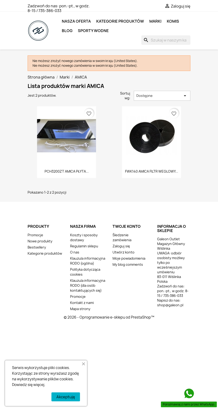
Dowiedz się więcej (28, 384)
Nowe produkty (40, 241)
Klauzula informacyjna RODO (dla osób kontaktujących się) (87, 285)
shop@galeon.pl (170, 305)
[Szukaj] (165, 40)
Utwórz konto (123, 252)
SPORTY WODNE (93, 30)
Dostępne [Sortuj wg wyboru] (162, 96)
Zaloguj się (121, 246)
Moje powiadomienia (129, 258)
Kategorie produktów (120, 21)
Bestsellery (37, 247)
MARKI (155, 21)
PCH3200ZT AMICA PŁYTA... (67, 171)
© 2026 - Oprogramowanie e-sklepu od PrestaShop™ (109, 317)
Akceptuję (65, 396)
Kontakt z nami (82, 302)
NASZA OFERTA (76, 21)
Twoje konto (127, 226)
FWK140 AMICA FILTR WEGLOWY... (151, 171)
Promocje (35, 235)
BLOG (67, 30)
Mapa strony (80, 309)
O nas (74, 252)
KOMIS (173, 21)
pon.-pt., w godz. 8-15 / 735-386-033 (59, 8)
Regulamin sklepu (84, 246)
